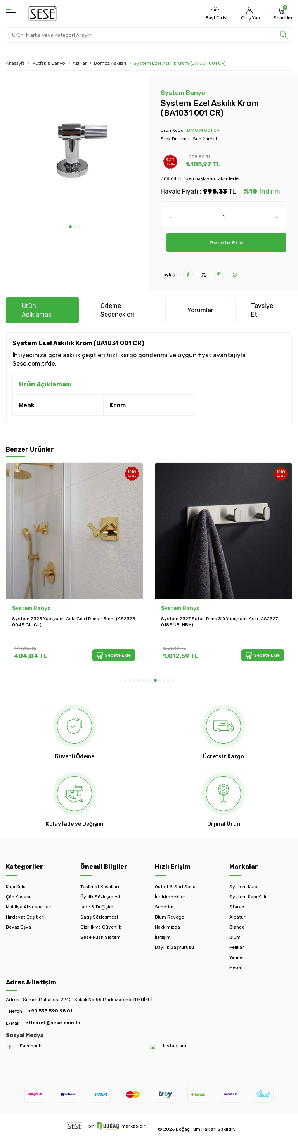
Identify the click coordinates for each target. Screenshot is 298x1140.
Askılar (80, 63)
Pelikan (237, 947)
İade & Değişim (96, 907)
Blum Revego (169, 917)
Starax (236, 907)
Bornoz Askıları (110, 63)
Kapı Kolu (16, 886)
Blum (235, 937)
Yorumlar (200, 310)
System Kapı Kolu (248, 897)
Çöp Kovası (18, 897)
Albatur (237, 917)
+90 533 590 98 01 (50, 1011)
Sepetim (164, 907)
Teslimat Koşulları (99, 886)
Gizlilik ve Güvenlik (100, 927)
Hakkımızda (167, 927)
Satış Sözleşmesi (99, 917)
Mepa (235, 967)
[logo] (42, 13)
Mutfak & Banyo (48, 63)
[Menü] (11, 13)
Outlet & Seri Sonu (175, 886)
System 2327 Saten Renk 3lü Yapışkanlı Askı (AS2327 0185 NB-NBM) (219, 622)
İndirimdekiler (170, 897)
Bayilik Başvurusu (174, 947)
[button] (70, 226)
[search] (283, 35)
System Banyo (183, 93)
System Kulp (243, 886)
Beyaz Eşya (18, 927)
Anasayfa (15, 63)
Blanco (236, 927)
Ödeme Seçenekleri (117, 310)
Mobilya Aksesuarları (29, 907)
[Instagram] (153, 1047)
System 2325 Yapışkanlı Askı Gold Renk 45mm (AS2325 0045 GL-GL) (73, 622)
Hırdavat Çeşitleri (25, 917)
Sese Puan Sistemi (101, 937)
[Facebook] (10, 1047)
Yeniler (236, 957)
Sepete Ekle (226, 242)
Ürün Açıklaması (37, 310)
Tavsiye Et (262, 310)
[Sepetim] (282, 13)
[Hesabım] (249, 13)
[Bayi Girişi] (215, 13)
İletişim (163, 937)
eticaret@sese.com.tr (52, 1023)
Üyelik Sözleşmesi (100, 897)
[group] (74, 151)
